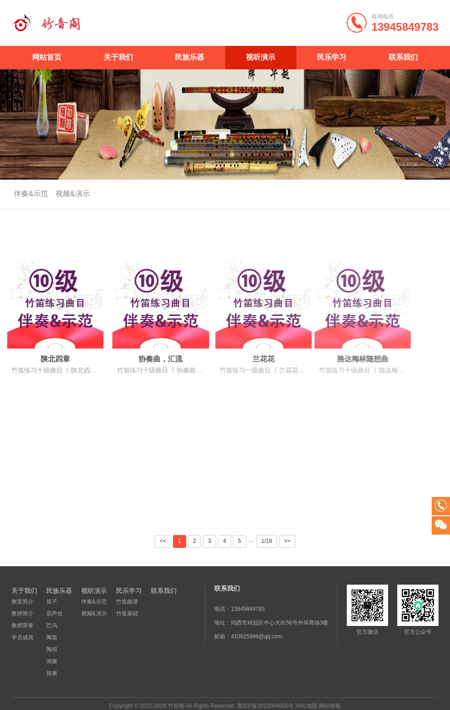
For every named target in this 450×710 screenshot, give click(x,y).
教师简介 (22, 613)
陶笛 (51, 637)
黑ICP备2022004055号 (265, 706)
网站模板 (330, 706)
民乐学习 (331, 57)
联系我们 (403, 57)
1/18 (266, 541)
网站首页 (46, 57)
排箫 (51, 673)
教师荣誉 (22, 625)
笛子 (51, 601)
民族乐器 (189, 57)
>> (287, 541)
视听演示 (260, 57)
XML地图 (306, 706)
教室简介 (22, 601)
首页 (420, 194)
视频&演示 (70, 193)
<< (163, 541)
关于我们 (118, 57)
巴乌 (51, 625)
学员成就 (22, 637)
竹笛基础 (127, 613)
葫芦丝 (54, 613)
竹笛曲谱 (127, 601)
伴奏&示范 (28, 193)
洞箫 (51, 661)
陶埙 (51, 649)
